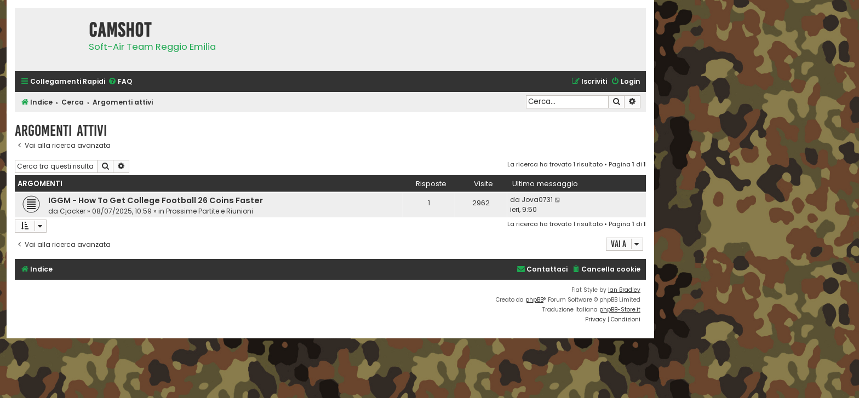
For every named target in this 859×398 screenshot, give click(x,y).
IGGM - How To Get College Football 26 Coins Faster (155, 200)
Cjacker (72, 211)
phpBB (534, 300)
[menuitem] (120, 81)
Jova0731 (537, 199)
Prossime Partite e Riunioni (209, 211)
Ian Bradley (624, 290)
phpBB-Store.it (619, 309)
